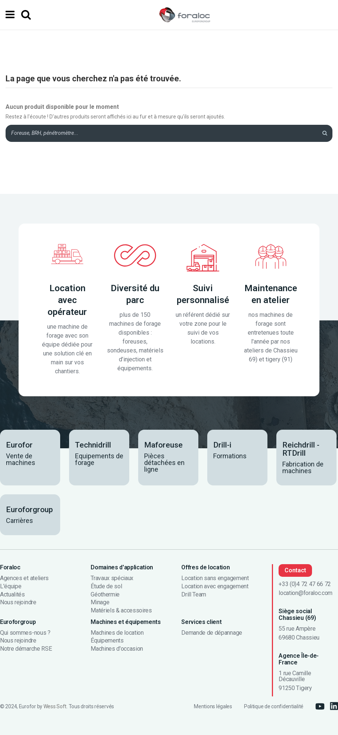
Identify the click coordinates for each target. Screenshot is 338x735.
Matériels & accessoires (121, 611)
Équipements (107, 641)
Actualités (12, 595)
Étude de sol (106, 586)
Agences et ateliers (24, 578)
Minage (100, 602)
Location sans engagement (214, 578)
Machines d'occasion (117, 649)
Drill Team (193, 595)
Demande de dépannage (211, 633)
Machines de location (117, 633)
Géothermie (105, 595)
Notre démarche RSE (26, 649)
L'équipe (10, 586)
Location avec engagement (214, 586)
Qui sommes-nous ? (25, 633)
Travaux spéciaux (112, 578)
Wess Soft (54, 706)
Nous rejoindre (18, 602)
